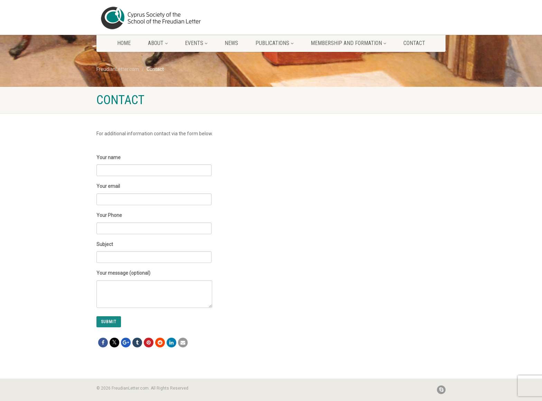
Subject (154, 249)
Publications (274, 43)
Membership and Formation (348, 43)
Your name (154, 163)
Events (196, 43)
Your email (154, 191)
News (231, 43)
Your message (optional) (154, 282)
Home (124, 43)
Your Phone (154, 220)
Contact (414, 43)
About (158, 43)
